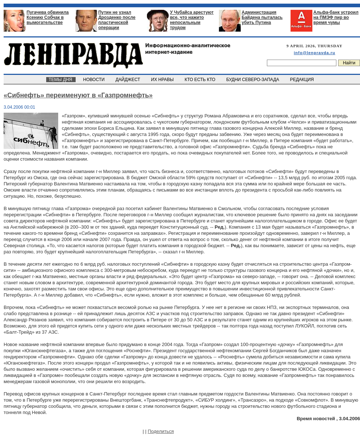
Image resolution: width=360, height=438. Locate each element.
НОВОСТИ (94, 79)
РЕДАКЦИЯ (302, 79)
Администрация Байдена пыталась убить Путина (262, 17)
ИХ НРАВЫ (163, 79)
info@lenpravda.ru (314, 53)
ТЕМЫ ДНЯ (61, 79)
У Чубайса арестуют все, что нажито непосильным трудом (191, 20)
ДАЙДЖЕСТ (128, 79)
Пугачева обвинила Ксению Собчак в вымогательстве (48, 17)
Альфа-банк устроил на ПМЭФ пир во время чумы (336, 17)
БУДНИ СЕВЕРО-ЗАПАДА (253, 79)
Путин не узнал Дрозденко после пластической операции (116, 20)
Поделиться (161, 431)
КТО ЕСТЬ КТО (200, 79)
